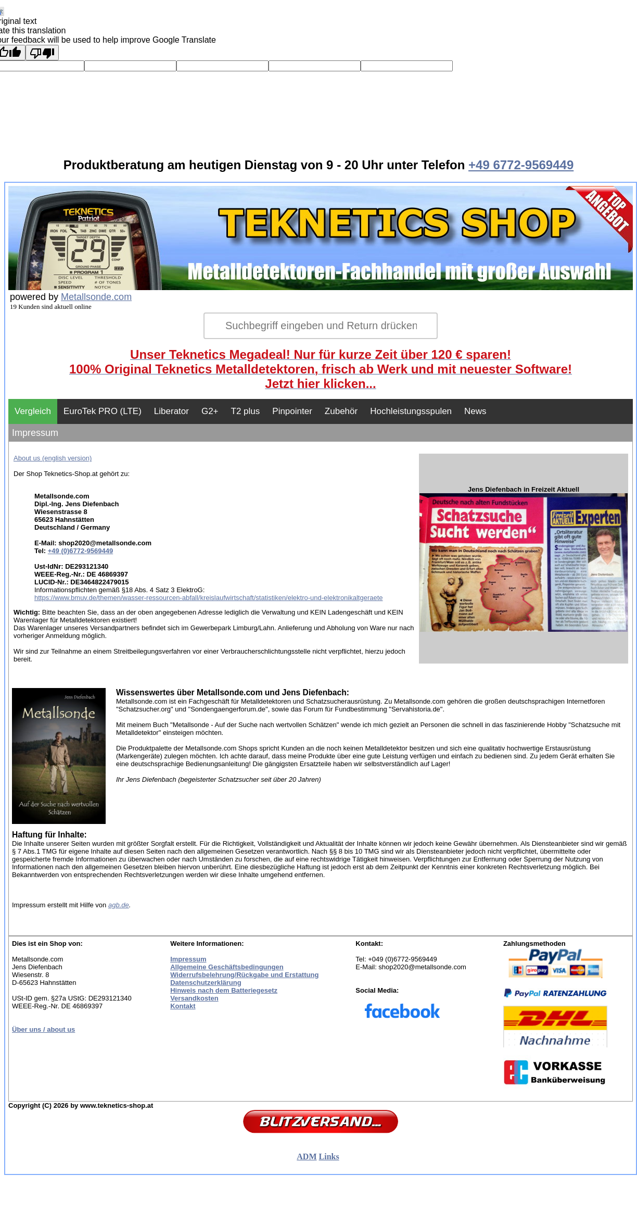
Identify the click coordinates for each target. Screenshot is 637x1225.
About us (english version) (53, 458)
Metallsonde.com (96, 297)
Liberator (171, 411)
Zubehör (341, 411)
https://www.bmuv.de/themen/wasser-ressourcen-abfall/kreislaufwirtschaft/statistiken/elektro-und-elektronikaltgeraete (208, 598)
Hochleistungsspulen (411, 411)
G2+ (210, 411)
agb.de (118, 905)
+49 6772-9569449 (521, 165)
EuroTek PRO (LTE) (102, 411)
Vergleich (33, 411)
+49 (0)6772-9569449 (80, 551)
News (475, 411)
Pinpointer (292, 411)
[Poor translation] (42, 52)
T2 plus (245, 411)
